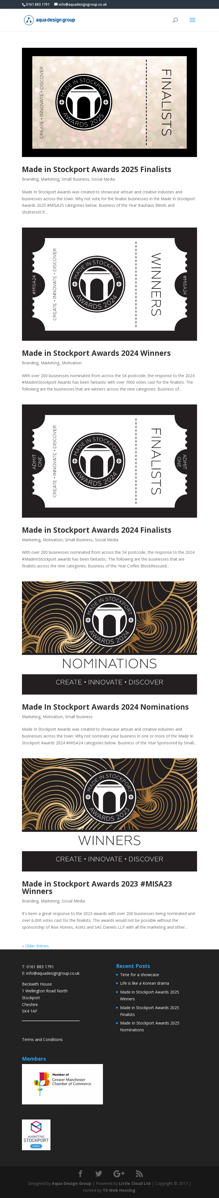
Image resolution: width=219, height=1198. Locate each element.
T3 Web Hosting (119, 1190)
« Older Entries (35, 946)
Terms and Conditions (42, 1039)
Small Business (75, 179)
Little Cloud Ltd (135, 1183)
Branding (30, 179)
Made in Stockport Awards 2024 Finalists (96, 530)
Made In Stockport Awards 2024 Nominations (105, 707)
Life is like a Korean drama (144, 983)
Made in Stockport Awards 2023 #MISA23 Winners (97, 887)
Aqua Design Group (71, 1183)
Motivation (72, 362)
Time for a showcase (139, 974)
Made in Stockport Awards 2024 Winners (96, 353)
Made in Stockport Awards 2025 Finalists (96, 169)
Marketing (50, 179)
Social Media (103, 179)
